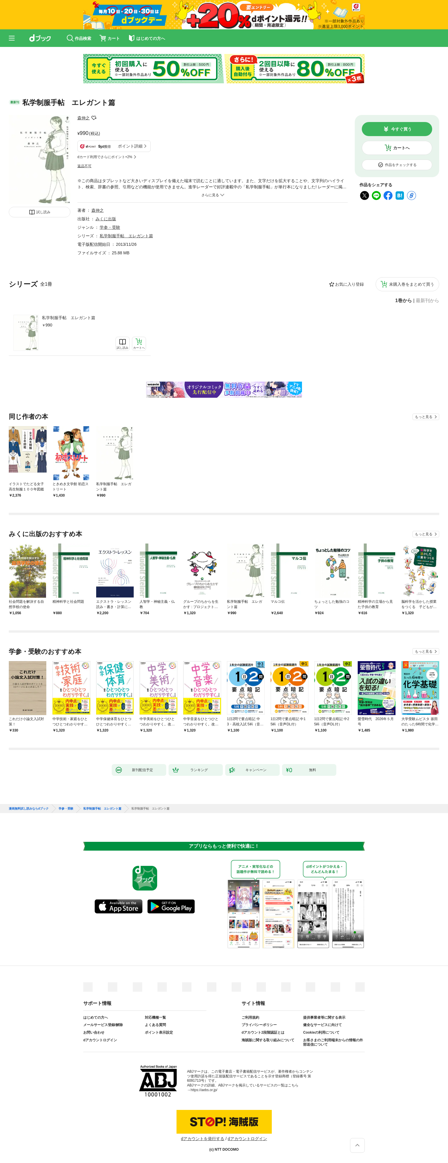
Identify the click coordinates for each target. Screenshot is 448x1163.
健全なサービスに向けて (322, 1025)
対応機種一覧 (155, 1017)
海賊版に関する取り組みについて (268, 1040)
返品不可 (84, 166)
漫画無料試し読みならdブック (29, 808)
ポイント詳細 (130, 146)
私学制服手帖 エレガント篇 (68, 317)
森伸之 (83, 118)
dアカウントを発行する (202, 1138)
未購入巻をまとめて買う (411, 284)
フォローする (94, 118)
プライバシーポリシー (259, 1025)
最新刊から (427, 300)
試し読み (43, 212)
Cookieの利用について (321, 1032)
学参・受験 (110, 227)
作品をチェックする (401, 165)
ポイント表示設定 (159, 1032)
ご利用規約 (250, 1017)
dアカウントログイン (100, 1040)
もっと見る (423, 417)
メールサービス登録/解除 (103, 1025)
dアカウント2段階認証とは (263, 1032)
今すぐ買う (401, 129)
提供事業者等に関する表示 (324, 1017)
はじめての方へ (95, 1017)
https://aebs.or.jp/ (204, 1090)
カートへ (401, 147)
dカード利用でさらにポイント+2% (104, 157)
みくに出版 (106, 218)
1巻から (403, 300)
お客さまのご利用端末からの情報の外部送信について (333, 1042)
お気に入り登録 (349, 284)
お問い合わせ (93, 1032)
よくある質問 (155, 1025)
